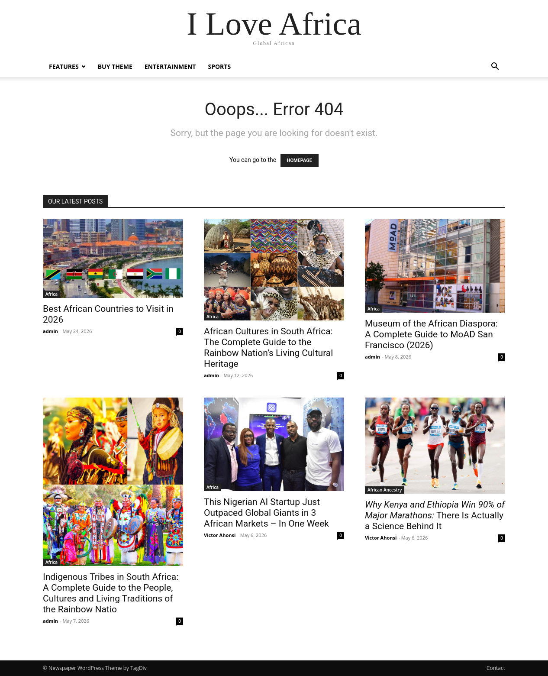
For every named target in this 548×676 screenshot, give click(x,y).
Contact (496, 668)
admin (50, 331)
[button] (494, 67)
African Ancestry (384, 490)
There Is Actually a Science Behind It (435, 515)
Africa (51, 294)
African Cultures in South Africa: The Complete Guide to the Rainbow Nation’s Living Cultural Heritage (268, 347)
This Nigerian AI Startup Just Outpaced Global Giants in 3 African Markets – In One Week (266, 513)
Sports (219, 66)
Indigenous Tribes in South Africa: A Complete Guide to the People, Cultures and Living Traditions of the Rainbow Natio (110, 593)
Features (64, 66)
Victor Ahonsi (219, 535)
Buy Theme (115, 66)
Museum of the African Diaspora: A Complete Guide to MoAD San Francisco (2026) (431, 334)
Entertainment (170, 66)
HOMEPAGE (299, 160)
